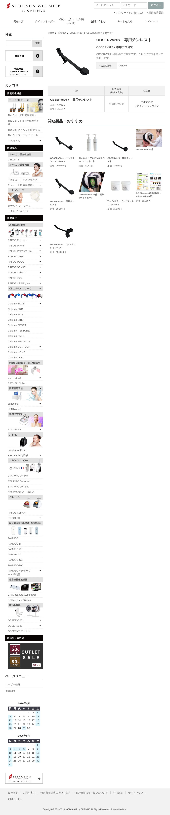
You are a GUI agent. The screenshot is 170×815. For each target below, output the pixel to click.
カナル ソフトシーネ (19, 205)
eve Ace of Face (17, 450)
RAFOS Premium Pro (20, 250)
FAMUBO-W (15, 549)
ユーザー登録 (12, 684)
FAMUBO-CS (15, 559)
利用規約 (118, 792)
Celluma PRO (15, 309)
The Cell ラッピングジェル (23, 135)
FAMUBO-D (14, 543)
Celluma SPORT (17, 325)
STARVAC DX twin (18, 475)
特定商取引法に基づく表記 (55, 792)
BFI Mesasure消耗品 (19, 600)
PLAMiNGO (14, 429)
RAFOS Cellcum (17, 272)
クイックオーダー (45, 21)
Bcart (124, 809)
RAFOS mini (15, 278)
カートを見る (124, 21)
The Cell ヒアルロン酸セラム (24, 129)
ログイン (139, 105)
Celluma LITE (15, 319)
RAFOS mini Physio (19, 283)
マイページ (151, 21)
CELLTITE (13, 159)
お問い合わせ (98, 21)
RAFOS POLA (16, 261)
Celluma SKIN (15, 314)
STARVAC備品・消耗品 (21, 492)
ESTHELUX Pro (17, 383)
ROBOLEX (14, 518)
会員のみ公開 (116, 103)
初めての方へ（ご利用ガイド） (71, 21)
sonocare (13, 403)
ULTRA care (14, 409)
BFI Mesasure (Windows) (22, 594)
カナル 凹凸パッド (18, 211)
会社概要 (13, 792)
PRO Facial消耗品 (18, 455)
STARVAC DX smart (19, 481)
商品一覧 (19, 21)
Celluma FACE (16, 336)
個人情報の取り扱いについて (92, 792)
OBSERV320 (15, 625)
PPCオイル (14, 140)
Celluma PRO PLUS (19, 341)
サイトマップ (135, 792)
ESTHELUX (14, 377)
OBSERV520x (76, 33)
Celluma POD (15, 357)
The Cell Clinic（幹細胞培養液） (23, 122)
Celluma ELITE (16, 303)
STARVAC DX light (18, 486)
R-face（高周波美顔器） (21, 185)
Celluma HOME (16, 352)
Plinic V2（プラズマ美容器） (24, 179)
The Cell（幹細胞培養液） (22, 115)
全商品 (51, 33)
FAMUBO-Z (14, 554)
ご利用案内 (29, 792)
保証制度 (10, 690)
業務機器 (62, 33)
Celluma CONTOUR (19, 346)
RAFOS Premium (17, 240)
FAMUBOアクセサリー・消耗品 (19, 572)
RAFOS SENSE (17, 267)
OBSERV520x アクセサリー (99, 33)
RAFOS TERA (16, 256)
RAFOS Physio (16, 245)
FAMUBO (13, 538)
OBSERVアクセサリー (20, 631)
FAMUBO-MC (15, 565)
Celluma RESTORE (19, 330)
